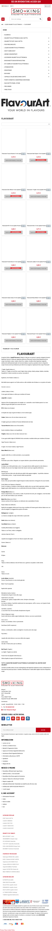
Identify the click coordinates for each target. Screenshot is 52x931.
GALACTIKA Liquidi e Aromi (10, 885)
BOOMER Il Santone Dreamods (11, 848)
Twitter (8, 718)
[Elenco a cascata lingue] (5, 6)
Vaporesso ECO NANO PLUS (10, 862)
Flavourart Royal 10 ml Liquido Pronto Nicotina (38, 333)
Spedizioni (5, 758)
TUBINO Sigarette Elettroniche (11, 894)
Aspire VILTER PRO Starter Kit (10, 869)
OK (43, 730)
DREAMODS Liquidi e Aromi (10, 887)
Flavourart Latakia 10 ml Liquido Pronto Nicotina (38, 261)
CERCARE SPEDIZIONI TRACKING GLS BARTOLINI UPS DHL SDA (20, 784)
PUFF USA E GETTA (8, 818)
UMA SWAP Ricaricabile (9, 882)
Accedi (47, 6)
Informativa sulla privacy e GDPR (11, 756)
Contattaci (5, 761)
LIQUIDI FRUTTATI (8, 823)
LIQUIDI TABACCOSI (8, 825)
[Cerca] (25, 19)
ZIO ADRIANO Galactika (9, 841)
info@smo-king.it (11, 709)
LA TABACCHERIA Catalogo (10, 892)
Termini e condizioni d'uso (9, 745)
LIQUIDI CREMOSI (7, 820)
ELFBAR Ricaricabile (8, 880)
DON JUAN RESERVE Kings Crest (11, 846)
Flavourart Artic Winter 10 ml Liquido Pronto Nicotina (13, 189)
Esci (4, 806)
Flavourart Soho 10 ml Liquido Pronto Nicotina (38, 225)
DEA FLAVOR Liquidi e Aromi (10, 890)
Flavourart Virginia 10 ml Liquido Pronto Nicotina (13, 333)
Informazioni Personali (8, 796)
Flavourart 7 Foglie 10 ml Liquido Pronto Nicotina (38, 189)
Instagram (28, 718)
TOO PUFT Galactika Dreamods (11, 843)
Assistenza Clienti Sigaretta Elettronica (13, 753)
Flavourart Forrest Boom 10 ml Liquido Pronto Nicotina (13, 261)
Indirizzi (5, 804)
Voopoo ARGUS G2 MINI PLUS (11, 864)
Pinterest (23, 718)
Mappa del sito (6, 763)
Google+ (18, 718)
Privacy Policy (3, 930)
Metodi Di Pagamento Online (10, 748)
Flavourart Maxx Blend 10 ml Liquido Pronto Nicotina (38, 297)
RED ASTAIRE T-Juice (8, 836)
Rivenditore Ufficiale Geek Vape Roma (12, 771)
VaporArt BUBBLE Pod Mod (10, 866)
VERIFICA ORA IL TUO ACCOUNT (11, 773)
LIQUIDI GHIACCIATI (8, 828)
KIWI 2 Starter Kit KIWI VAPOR (11, 859)
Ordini (4, 799)
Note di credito (6, 801)
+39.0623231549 (9, 707)
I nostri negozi (6, 789)
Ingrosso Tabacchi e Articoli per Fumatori (13, 778)
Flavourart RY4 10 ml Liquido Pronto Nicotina (13, 225)
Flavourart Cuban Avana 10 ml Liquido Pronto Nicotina (13, 297)
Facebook (3, 718)
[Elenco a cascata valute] (12, 6)
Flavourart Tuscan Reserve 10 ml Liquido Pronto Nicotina (13, 153)
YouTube (13, 718)
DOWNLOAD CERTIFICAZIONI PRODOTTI (13, 786)
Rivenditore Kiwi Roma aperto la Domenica (14, 776)
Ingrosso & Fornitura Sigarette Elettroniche (14, 751)
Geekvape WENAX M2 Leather (11, 857)
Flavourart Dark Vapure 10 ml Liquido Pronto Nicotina (38, 153)
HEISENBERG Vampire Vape (10, 839)
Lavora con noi (6, 743)
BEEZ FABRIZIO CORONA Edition (11, 871)
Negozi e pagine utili (8, 781)
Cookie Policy (11, 930)
